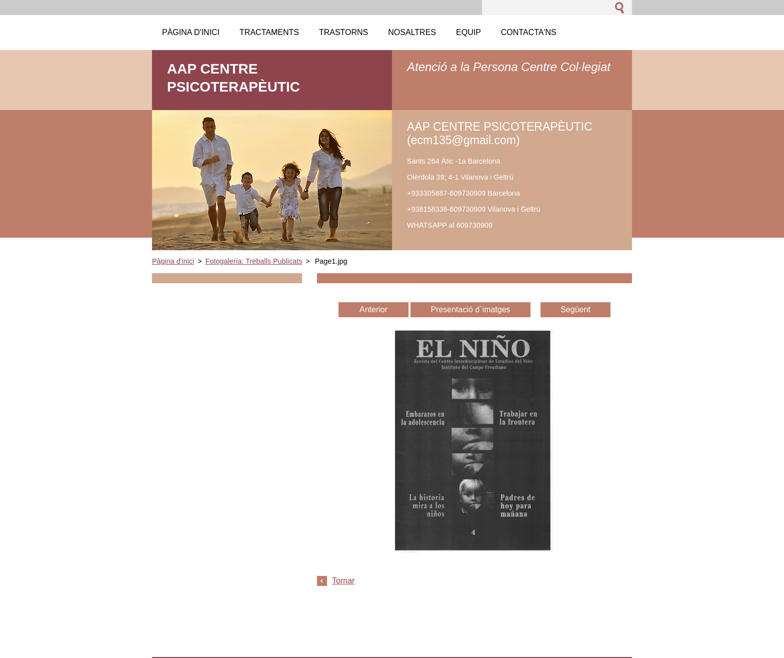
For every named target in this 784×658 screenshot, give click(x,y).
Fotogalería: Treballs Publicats (254, 261)
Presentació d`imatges (470, 309)
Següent (575, 309)
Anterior (374, 309)
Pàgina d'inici (173, 261)
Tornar (343, 580)
